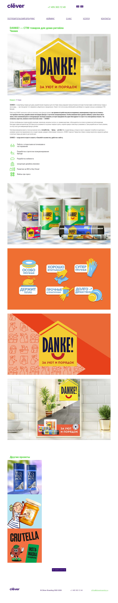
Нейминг (50, 19)
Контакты (106, 19)
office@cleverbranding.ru (99, 590)
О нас (69, 19)
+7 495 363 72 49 (57, 7)
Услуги (86, 19)
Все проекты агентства (59, 570)
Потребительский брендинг (21, 19)
